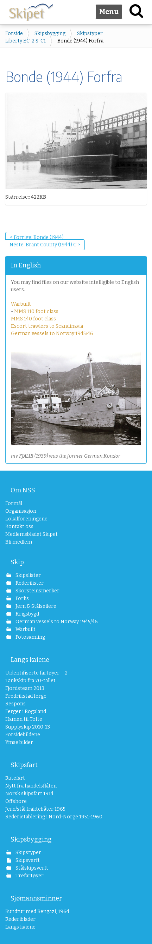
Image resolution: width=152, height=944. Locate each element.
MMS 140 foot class (33, 319)
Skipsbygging (49, 33)
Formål (13, 503)
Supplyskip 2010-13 (27, 727)
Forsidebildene (22, 735)
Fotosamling (29, 637)
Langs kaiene (30, 660)
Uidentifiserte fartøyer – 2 (36, 673)
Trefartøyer (29, 876)
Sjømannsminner (36, 898)
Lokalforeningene (26, 519)
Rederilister (29, 583)
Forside (14, 33)
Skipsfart (24, 765)
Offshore (16, 801)
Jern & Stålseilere (35, 606)
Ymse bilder (19, 742)
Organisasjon (20, 511)
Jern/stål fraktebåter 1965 (35, 809)
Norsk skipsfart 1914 (29, 794)
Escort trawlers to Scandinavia (47, 326)
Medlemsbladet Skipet (31, 534)
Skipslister (27, 575)
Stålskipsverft (31, 868)
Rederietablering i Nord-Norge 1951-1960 (45, 817)
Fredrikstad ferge (25, 696)
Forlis (21, 598)
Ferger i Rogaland (25, 711)
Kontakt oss (19, 527)
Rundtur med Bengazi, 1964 (37, 912)
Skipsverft (27, 860)
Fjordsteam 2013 (24, 688)
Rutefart (15, 778)
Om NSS (23, 490)
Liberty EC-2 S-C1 (25, 41)
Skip (17, 562)
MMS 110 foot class (36, 311)
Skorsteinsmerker (36, 591)
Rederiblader (20, 919)
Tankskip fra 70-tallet (30, 681)
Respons (15, 704)
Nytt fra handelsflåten (31, 786)
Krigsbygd (26, 614)
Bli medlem (18, 542)
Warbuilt (21, 304)
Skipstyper (90, 33)
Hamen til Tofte (23, 719)
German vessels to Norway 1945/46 (52, 334)
